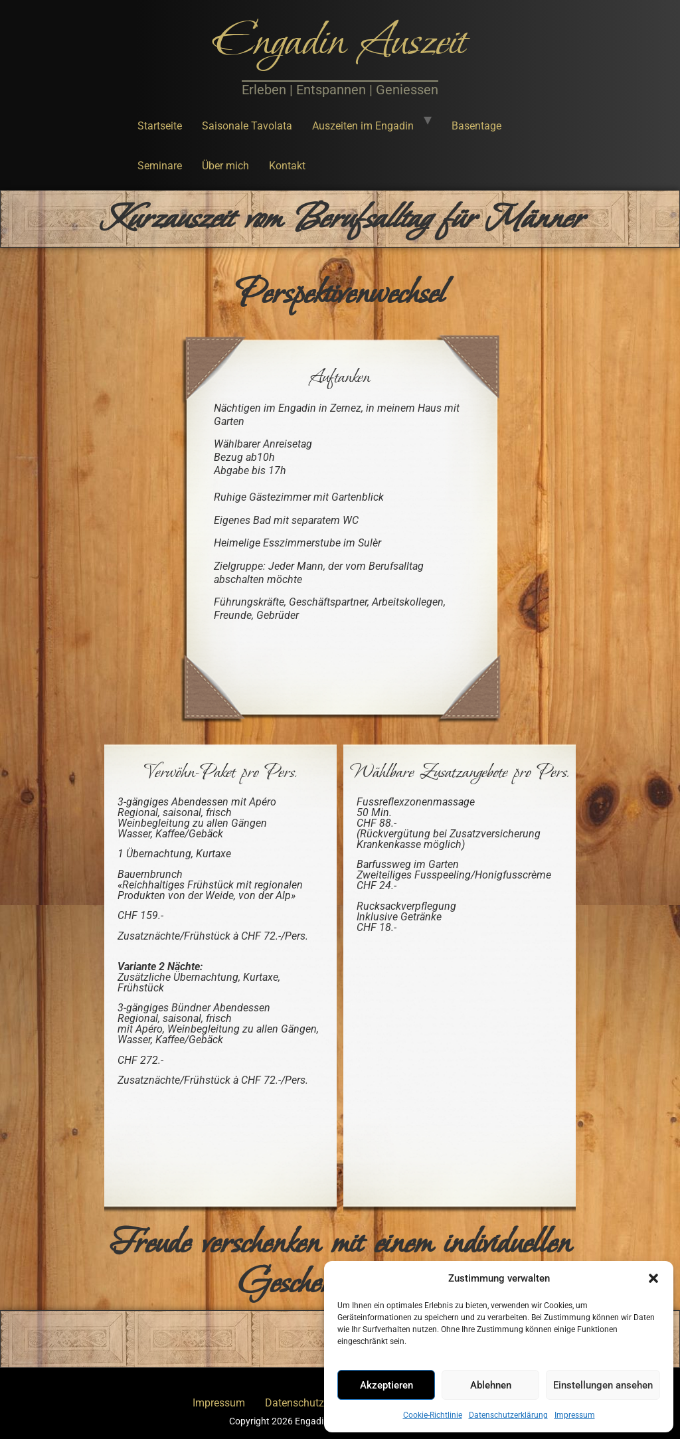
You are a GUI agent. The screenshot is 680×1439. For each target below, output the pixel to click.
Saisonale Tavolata (247, 126)
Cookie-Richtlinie (432, 1415)
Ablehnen (490, 1385)
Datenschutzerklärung (508, 1415)
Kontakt (287, 165)
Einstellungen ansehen (603, 1385)
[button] (653, 1278)
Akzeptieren (386, 1385)
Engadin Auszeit (340, 42)
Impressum (574, 1415)
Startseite (159, 126)
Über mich (225, 165)
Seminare (159, 165)
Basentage (476, 126)
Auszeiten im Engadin (363, 126)
